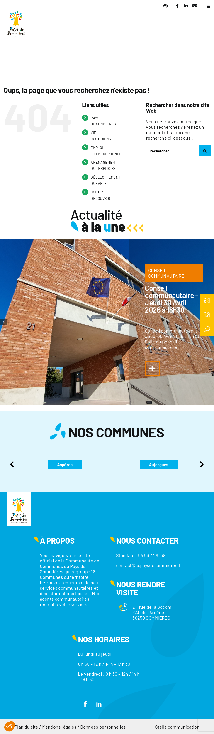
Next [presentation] (202, 464)
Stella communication (177, 726)
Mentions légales (59, 726)
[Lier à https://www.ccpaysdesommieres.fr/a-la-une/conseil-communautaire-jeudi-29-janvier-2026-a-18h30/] (152, 368)
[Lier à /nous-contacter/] (194, 6)
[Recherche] (205, 150)
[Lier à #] (165, 6)
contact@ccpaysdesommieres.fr (149, 565)
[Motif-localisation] (123, 605)
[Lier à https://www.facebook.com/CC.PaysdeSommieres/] (177, 6)
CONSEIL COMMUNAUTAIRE (166, 273)
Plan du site (26, 726)
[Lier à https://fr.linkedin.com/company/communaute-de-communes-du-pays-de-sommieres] (186, 6)
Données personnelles (103, 726)
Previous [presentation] (12, 464)
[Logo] (16, 8)
